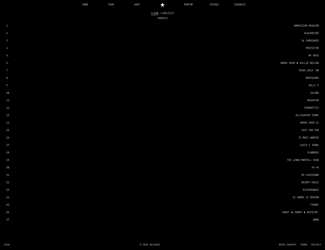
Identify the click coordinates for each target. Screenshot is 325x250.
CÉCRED (214, 4)
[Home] (162, 4)
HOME (85, 4)
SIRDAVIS (240, 4)
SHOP (137, 4)
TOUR (111, 4)
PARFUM (188, 4)
